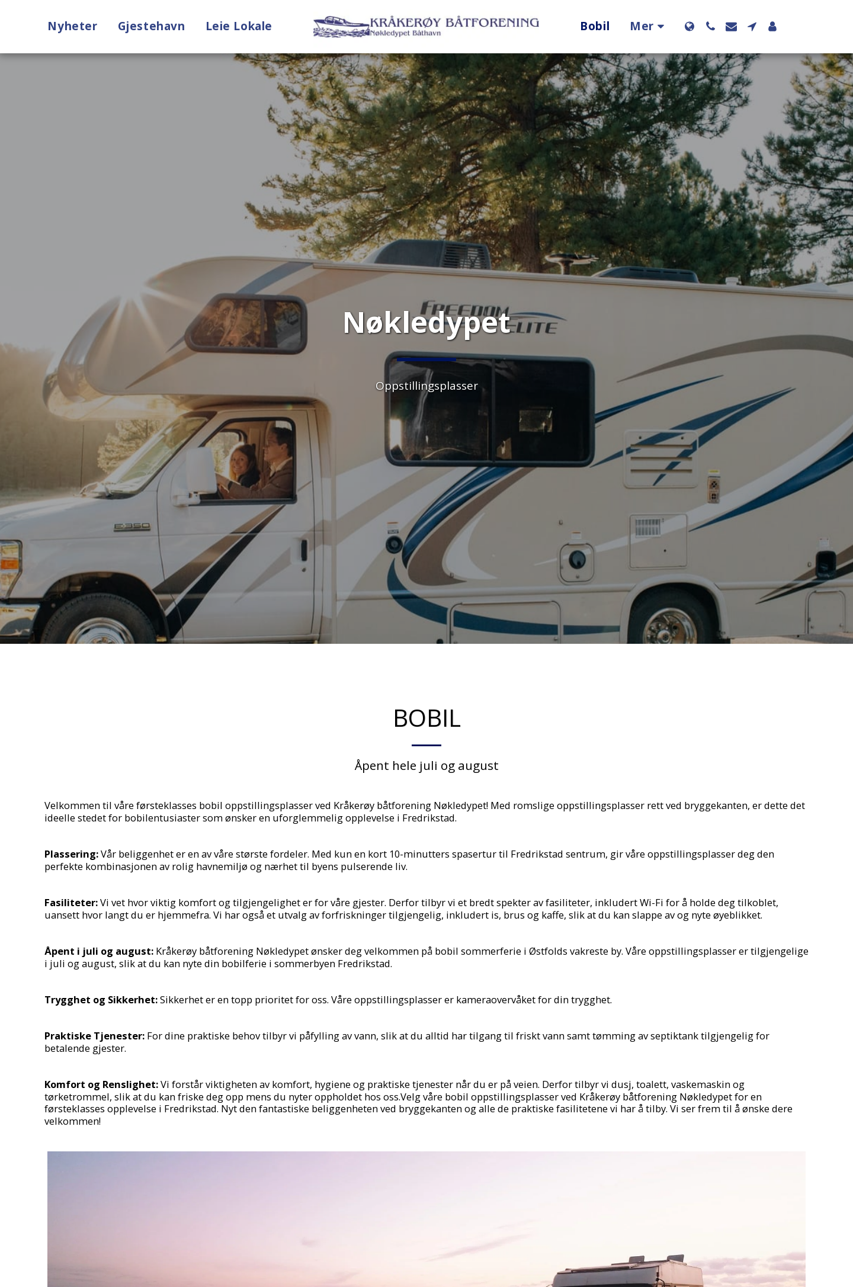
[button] (710, 26)
